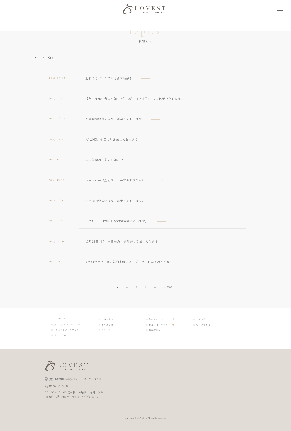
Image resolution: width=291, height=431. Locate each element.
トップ (37, 57)
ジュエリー (60, 335)
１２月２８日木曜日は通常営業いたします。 (116, 221)
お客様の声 (155, 330)
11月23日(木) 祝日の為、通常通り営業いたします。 (123, 241)
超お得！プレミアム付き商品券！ (108, 78)
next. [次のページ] (169, 286)
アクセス (106, 330)
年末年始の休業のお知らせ (104, 160)
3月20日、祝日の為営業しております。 (113, 139)
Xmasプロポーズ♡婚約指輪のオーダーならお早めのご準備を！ (130, 262)
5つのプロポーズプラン (66, 329)
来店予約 (201, 319)
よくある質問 (108, 324)
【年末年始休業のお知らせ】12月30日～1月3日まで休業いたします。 (134, 99)
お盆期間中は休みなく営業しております (113, 119)
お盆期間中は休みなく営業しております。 (115, 201)
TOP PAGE (58, 318)
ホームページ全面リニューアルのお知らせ (115, 180)
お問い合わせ (203, 324)
